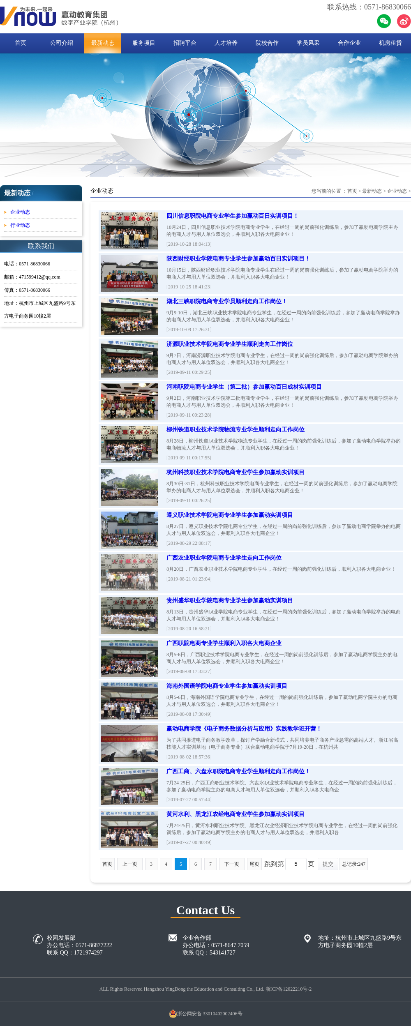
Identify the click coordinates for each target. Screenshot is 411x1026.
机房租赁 (390, 43)
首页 (20, 43)
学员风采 (308, 43)
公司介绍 (61, 43)
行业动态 (20, 225)
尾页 (254, 864)
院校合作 (267, 43)
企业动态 (20, 212)
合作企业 (349, 43)
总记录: (353, 864)
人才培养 (226, 43)
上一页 (129, 864)
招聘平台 (184, 43)
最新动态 (102, 43)
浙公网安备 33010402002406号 (205, 1014)
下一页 (231, 864)
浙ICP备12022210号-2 (289, 989)
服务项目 (143, 43)
